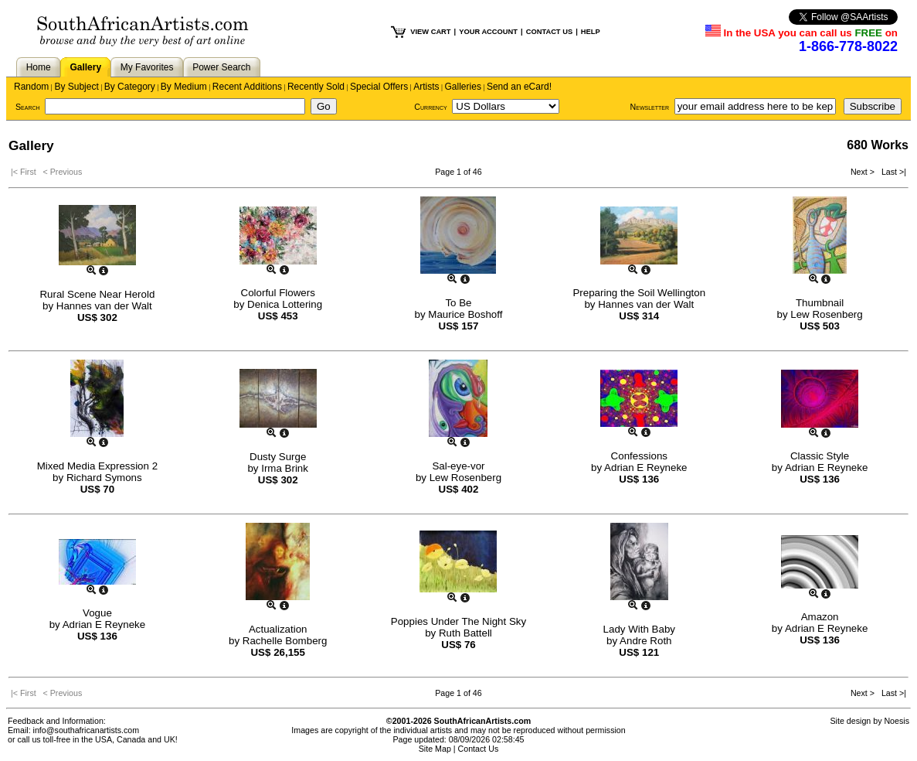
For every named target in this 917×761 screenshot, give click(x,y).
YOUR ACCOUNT (488, 32)
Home (38, 67)
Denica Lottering (284, 304)
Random (31, 86)
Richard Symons (104, 477)
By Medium (184, 86)
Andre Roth (645, 641)
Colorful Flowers (278, 293)
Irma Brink (284, 468)
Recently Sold (316, 86)
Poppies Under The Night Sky (458, 621)
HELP (590, 32)
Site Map (435, 748)
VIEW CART (430, 32)
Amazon (820, 617)
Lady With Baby (639, 629)
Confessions (639, 456)
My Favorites (147, 67)
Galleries (463, 86)
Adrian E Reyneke (645, 467)
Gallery (85, 67)
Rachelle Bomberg (285, 641)
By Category (129, 86)
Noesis (896, 720)
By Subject (76, 86)
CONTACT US (549, 32)
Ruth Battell (465, 633)
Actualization (278, 629)
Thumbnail (820, 303)
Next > (864, 171)
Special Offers (379, 86)
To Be (458, 303)
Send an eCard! (519, 86)
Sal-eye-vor (458, 466)
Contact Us (478, 748)
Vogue (97, 613)
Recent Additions (247, 86)
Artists (426, 86)
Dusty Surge (278, 456)
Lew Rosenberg (826, 314)
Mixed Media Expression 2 (97, 466)
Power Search (221, 67)
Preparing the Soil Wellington (638, 293)
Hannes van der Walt (104, 306)
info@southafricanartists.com (86, 730)
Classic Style (819, 456)
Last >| (891, 171)
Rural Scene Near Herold (97, 294)
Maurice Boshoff (465, 314)
